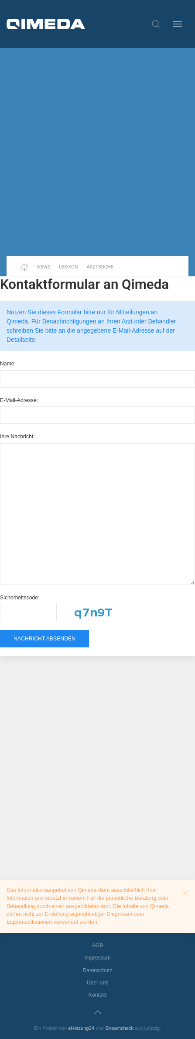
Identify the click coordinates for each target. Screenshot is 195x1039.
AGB (97, 946)
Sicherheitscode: (20, 598)
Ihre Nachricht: (17, 436)
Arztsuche (100, 267)
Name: (8, 364)
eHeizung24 (81, 1028)
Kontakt (98, 995)
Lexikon (68, 267)
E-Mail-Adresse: (19, 400)
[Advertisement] (97, 152)
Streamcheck (119, 1028)
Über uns (98, 983)
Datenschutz (97, 970)
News (43, 267)
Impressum (97, 958)
